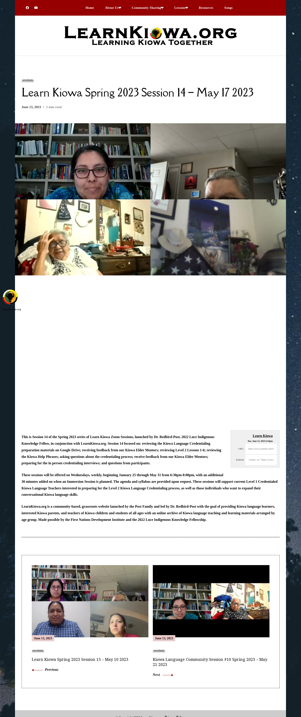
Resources (206, 7)
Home (90, 7)
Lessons (179, 7)
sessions (28, 80)
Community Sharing (146, 7)
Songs (228, 7)
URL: (241, 448)
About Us (111, 7)
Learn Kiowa (263, 436)
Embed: (240, 459)
